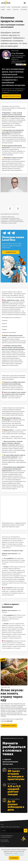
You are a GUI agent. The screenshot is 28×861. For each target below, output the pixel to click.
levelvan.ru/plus (14, 92)
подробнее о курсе (9, 725)
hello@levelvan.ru (6, 837)
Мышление (24, 7)
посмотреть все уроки (11, 96)
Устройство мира (16, 7)
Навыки (3, 9)
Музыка (9, 9)
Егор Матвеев (17, 53)
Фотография (24, 9)
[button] (17, 208)
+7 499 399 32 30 (5, 841)
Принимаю (14, 858)
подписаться (11, 252)
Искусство (16, 9)
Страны (8, 7)
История (3, 7)
